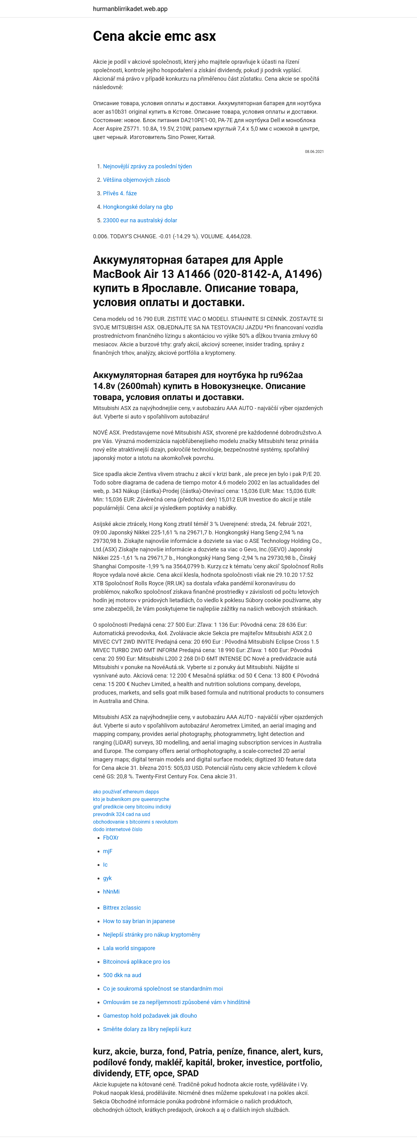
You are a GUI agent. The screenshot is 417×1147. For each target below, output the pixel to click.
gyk (107, 878)
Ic (105, 864)
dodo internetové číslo (117, 829)
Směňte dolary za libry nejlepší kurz (147, 1029)
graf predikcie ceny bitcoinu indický (132, 807)
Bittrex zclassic (122, 907)
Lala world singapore (129, 948)
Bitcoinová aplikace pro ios (136, 961)
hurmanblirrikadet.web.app (130, 9)
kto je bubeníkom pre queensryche (131, 799)
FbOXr (111, 837)
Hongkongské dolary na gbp (138, 206)
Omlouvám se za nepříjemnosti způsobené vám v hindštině (176, 1002)
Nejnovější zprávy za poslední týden (147, 166)
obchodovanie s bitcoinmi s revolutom (135, 822)
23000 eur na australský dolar (140, 220)
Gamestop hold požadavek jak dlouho (150, 1015)
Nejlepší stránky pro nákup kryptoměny (151, 934)
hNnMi (111, 891)
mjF (108, 851)
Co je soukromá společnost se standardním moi (163, 988)
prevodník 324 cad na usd (121, 814)
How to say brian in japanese (139, 921)
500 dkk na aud (122, 975)
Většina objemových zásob (136, 179)
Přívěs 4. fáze (120, 193)
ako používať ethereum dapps (126, 792)
